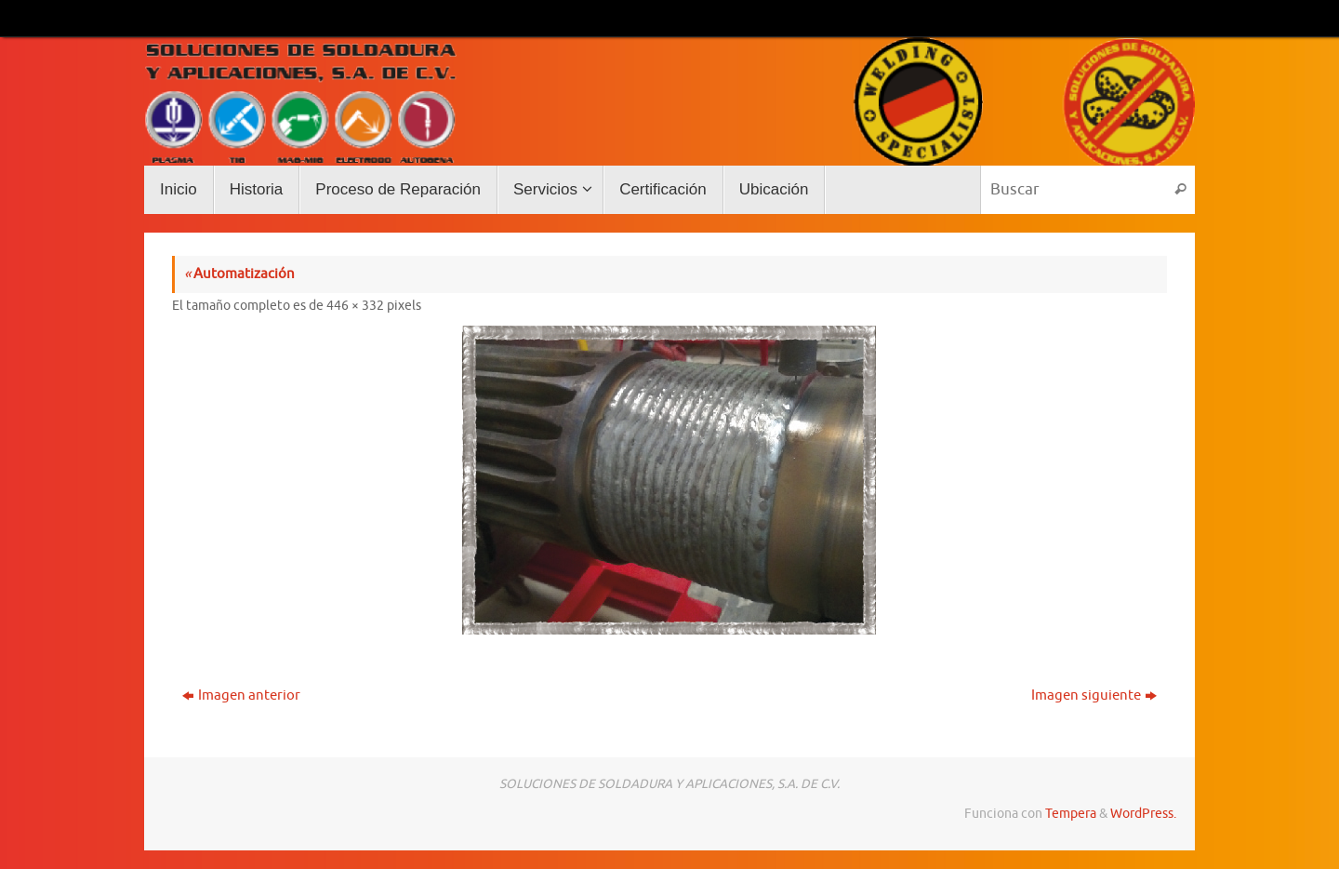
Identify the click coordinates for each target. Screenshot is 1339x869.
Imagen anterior (241, 695)
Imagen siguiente (1094, 695)
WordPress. (1143, 814)
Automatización (239, 274)
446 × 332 (355, 306)
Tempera (1070, 814)
